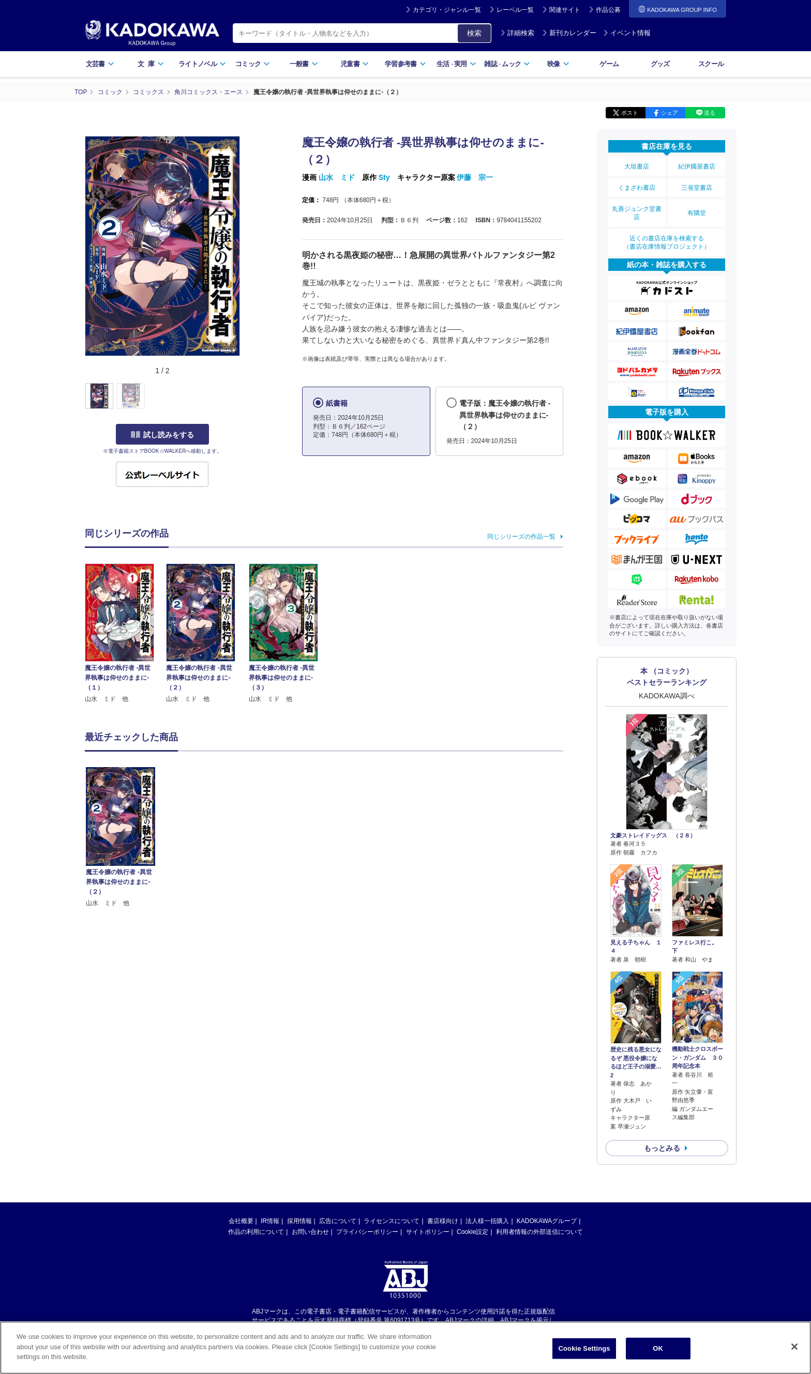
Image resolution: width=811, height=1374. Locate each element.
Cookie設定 (472, 1231)
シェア (669, 113)
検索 (474, 33)
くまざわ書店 (636, 187)
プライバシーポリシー (367, 1231)
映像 (558, 64)
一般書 (304, 64)
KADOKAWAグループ (547, 1221)
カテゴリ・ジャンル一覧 (447, 9)
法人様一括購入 (487, 1221)
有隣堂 (696, 213)
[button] (246, 396)
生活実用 (456, 64)
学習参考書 (405, 64)
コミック (252, 64)
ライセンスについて (391, 1221)
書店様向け (442, 1221)
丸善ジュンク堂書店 (637, 213)
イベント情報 (627, 33)
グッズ (660, 64)
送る (709, 113)
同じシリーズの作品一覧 (521, 536)
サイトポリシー (427, 1231)
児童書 (354, 64)
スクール (711, 64)
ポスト (629, 113)
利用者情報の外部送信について (539, 1231)
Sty (384, 177)
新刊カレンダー (569, 33)
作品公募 (608, 9)
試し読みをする (162, 435)
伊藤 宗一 (475, 177)
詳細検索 (517, 33)
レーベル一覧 (515, 9)
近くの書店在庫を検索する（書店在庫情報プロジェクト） (666, 242)
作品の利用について (256, 1231)
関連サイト (564, 9)
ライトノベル (202, 64)
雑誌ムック (507, 64)
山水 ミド (337, 177)
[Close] (794, 1346)
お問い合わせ (310, 1231)
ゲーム (609, 64)
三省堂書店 (696, 187)
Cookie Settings (584, 1348)
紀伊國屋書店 (696, 166)
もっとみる (662, 1148)
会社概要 (241, 1221)
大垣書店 (636, 166)
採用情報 (299, 1221)
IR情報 (270, 1221)
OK (658, 1348)
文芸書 (100, 64)
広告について (337, 1221)
